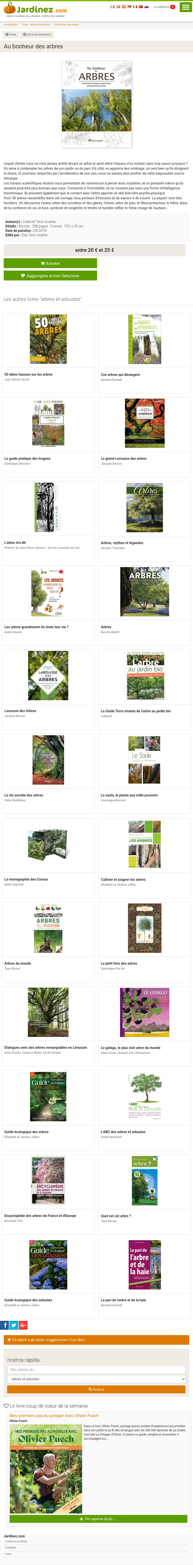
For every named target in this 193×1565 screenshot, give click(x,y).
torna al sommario (37, 34)
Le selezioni (164, 7)
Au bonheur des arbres (66, 24)
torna (10, 34)
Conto (8, 1542)
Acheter (48, 263)
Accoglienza (10, 24)
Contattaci (10, 1536)
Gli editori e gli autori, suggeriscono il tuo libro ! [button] (47, 1328)
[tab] (43, 287)
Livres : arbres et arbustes (36, 24)
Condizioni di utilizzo (16, 1529)
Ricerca (96, 1378)
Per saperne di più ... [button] (98, 1507)
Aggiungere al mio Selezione (139, 263)
